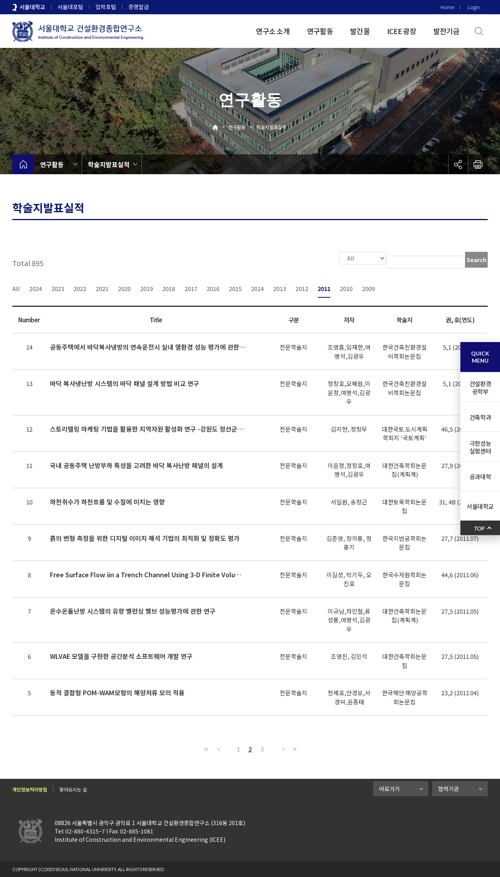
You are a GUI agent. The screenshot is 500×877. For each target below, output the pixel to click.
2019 (146, 287)
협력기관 (448, 788)
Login (474, 7)
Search (477, 260)
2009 (368, 287)
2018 (168, 287)
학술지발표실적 (271, 127)
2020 (124, 287)
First (206, 748)
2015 (235, 287)
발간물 (360, 31)
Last (294, 748)
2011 (324, 287)
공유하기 (458, 164)
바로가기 (389, 788)
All (16, 287)
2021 (102, 287)
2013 (279, 287)
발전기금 (446, 31)
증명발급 (138, 7)
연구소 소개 (273, 31)
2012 (302, 287)
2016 (213, 287)
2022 (80, 287)
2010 (346, 287)
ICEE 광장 (401, 31)
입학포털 (105, 7)
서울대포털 (70, 7)
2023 (58, 287)
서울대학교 (32, 7)
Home (447, 7)
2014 (257, 287)
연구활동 (320, 31)
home (23, 164)
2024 (35, 287)
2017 (191, 287)
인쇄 (478, 164)
